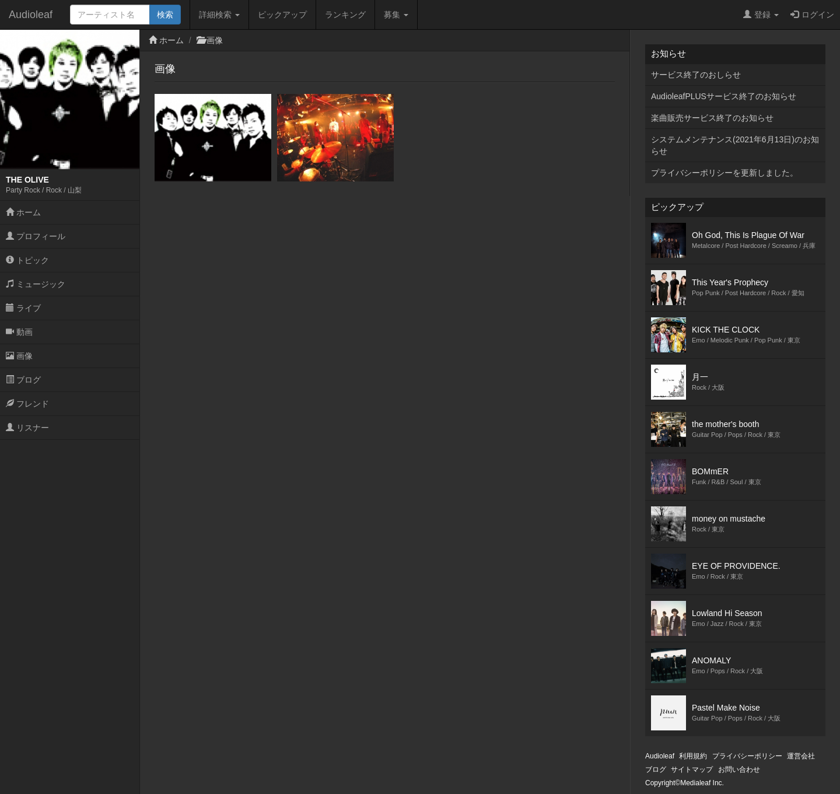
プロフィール (35, 236)
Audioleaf (30, 14)
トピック (27, 260)
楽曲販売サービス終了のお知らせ (712, 118)
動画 (19, 332)
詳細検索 (219, 14)
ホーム (23, 212)
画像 (19, 356)
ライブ (23, 308)
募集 (396, 14)
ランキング (345, 14)
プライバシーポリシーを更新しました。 (724, 172)
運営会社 (801, 756)
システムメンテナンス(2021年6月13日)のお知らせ (735, 145)
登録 (761, 14)
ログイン (812, 14)
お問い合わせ (739, 769)
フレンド (27, 403)
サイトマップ (692, 769)
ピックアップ (282, 14)
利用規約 (693, 756)
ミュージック (35, 284)
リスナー (27, 427)
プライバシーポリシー (747, 756)
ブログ (23, 379)
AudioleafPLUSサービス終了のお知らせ (723, 96)
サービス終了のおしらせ (696, 74)
